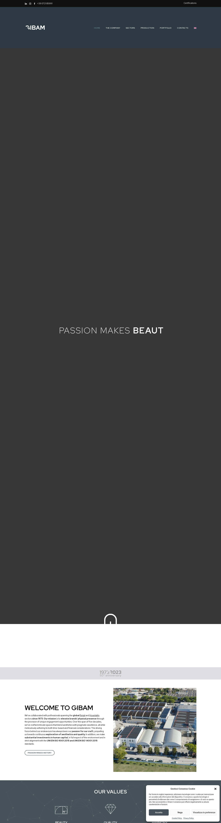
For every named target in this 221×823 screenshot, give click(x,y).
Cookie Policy (177, 818)
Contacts (182, 28)
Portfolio (166, 28)
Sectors (130, 28)
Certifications (190, 3)
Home (97, 28)
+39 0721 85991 (44, 3)
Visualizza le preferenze (204, 812)
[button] (215, 788)
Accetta (158, 812)
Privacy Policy (188, 818)
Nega (180, 812)
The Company (113, 28)
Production (147, 28)
